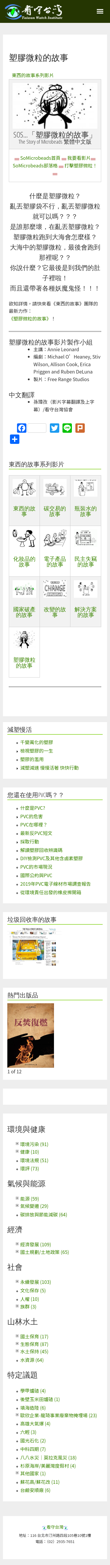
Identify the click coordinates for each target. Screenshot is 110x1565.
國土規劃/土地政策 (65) (44, 1251)
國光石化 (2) (33, 1440)
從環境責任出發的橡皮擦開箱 (50, 892)
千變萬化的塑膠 (36, 742)
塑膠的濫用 (32, 759)
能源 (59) (29, 1198)
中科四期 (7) (33, 1448)
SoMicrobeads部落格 (35, 165)
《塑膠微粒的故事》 (30, 318)
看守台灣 (55, 1527)
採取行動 (29, 841)
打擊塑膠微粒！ (81, 165)
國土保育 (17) (34, 1336)
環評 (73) (29, 1168)
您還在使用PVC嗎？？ (35, 795)
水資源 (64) (32, 1359)
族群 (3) (28, 1306)
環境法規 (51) (34, 1160)
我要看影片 (79, 157)
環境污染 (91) (34, 1144)
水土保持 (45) (34, 1351)
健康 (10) (29, 1151)
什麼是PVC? (32, 807)
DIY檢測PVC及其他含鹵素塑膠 (51, 858)
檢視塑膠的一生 (36, 750)
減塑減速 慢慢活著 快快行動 (49, 767)
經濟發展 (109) (35, 1244)
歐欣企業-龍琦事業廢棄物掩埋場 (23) (58, 1415)
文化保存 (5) (33, 1290)
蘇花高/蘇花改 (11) (40, 1481)
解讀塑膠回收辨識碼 (41, 849)
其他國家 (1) (33, 1473)
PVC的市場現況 (36, 866)
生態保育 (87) (34, 1343)
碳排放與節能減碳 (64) (43, 1214)
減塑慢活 (19, 729)
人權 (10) (29, 1298)
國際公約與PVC (36, 875)
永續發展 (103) (35, 1281)
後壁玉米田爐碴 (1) (40, 1399)
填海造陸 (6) (33, 1407)
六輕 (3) (28, 1431)
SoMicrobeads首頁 (40, 157)
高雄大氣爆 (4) (35, 1423)
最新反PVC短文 (36, 832)
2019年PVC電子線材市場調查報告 (55, 883)
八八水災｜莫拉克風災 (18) (48, 1457)
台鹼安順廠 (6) (35, 1489)
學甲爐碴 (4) (33, 1390)
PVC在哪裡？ (34, 824)
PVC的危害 (31, 816)
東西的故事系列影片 (33, 75)
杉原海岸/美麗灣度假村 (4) (48, 1465)
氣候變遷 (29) (34, 1205)
